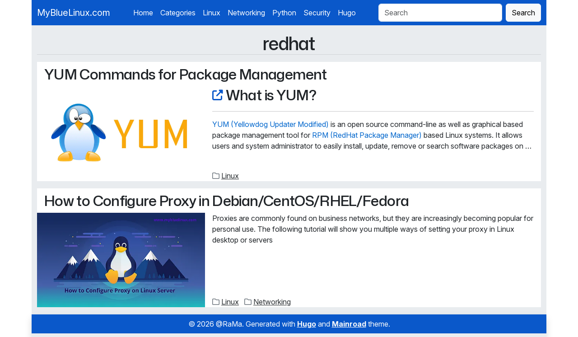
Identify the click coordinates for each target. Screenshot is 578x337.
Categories (178, 12)
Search (523, 12)
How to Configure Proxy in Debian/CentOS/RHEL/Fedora (226, 200)
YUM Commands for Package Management (185, 74)
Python (284, 12)
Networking (246, 12)
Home (143, 12)
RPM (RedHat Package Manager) (367, 135)
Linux (211, 12)
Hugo (347, 12)
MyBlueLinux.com (73, 12)
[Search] (440, 13)
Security (317, 12)
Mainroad (349, 323)
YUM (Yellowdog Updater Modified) (270, 124)
